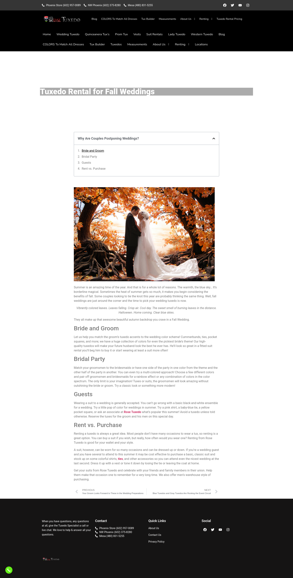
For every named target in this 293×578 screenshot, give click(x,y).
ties (120, 459)
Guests (86, 162)
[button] (213, 138)
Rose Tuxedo (133, 412)
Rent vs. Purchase (93, 168)
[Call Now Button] (9, 570)
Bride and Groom (93, 150)
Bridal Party (89, 156)
